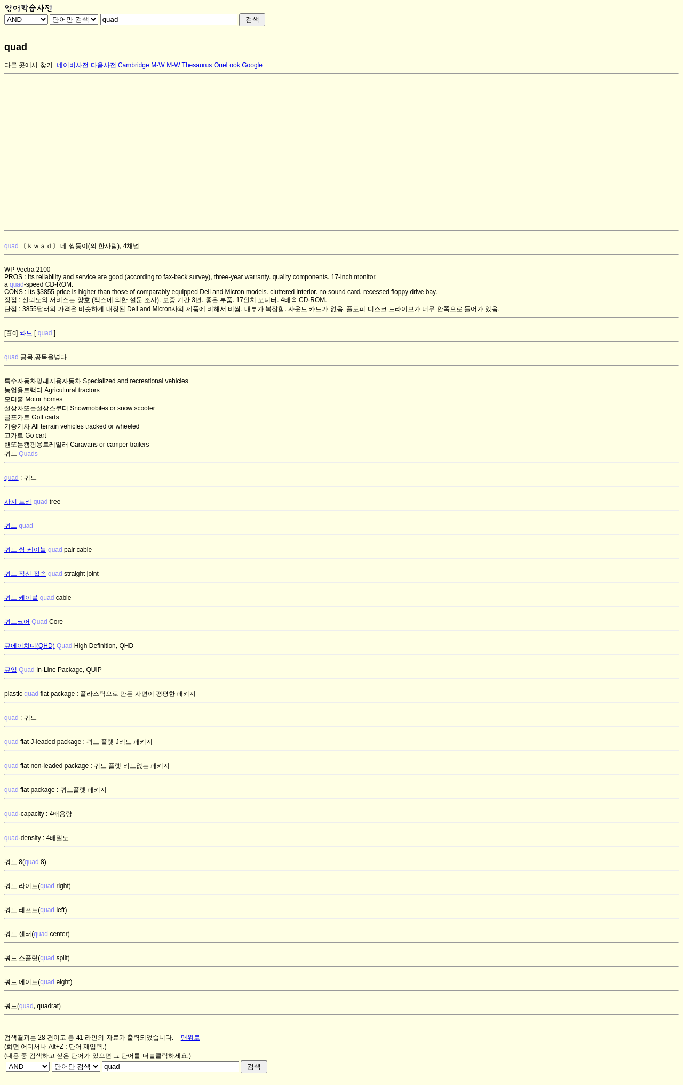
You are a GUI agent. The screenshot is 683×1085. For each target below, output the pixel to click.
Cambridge (133, 65)
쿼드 (10, 525)
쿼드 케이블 (21, 597)
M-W (157, 65)
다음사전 (103, 65)
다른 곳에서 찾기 (28, 65)
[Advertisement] (324, 152)
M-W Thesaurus (189, 65)
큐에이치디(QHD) (29, 646)
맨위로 (190, 1037)
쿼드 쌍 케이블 (25, 549)
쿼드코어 (17, 621)
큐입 (10, 670)
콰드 (26, 333)
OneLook (227, 65)
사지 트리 (17, 501)
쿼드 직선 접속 (25, 573)
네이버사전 (73, 65)
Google (252, 65)
